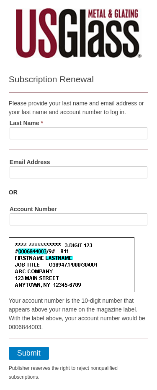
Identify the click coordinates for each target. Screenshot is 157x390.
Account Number (33, 209)
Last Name (26, 123)
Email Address (30, 162)
